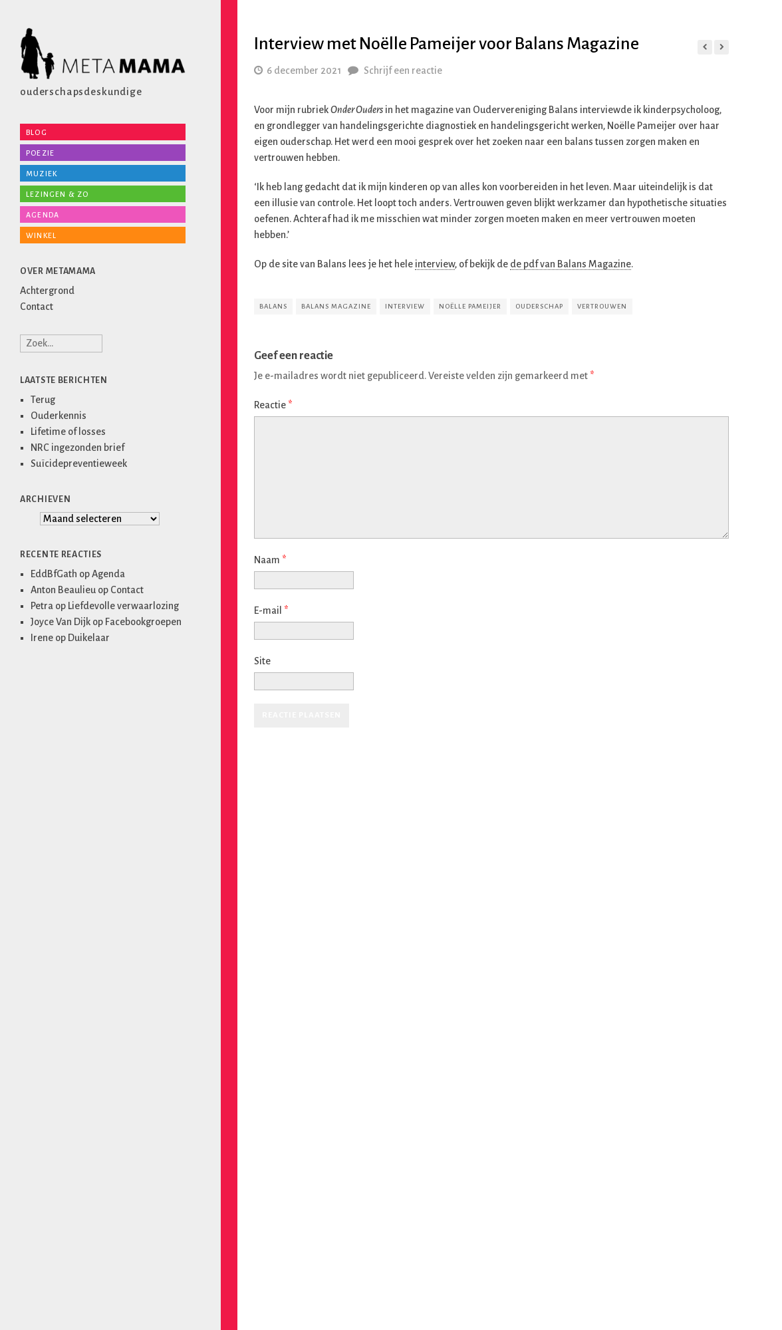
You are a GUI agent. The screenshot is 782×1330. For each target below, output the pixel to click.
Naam (270, 560)
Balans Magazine (336, 306)
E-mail (271, 610)
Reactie (273, 405)
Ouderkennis (58, 415)
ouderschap (539, 306)
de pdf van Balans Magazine (570, 264)
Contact (36, 306)
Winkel (41, 235)
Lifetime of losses (68, 431)
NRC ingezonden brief (77, 447)
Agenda (42, 215)
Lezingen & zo (57, 194)
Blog (36, 132)
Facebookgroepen (143, 621)
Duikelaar (89, 637)
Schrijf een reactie (403, 70)
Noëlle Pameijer (470, 306)
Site (262, 661)
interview (435, 264)
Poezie (40, 153)
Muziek (41, 174)
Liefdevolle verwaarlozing (123, 605)
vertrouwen (602, 306)
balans (273, 306)
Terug (43, 399)
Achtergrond (47, 290)
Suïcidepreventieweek (79, 463)
